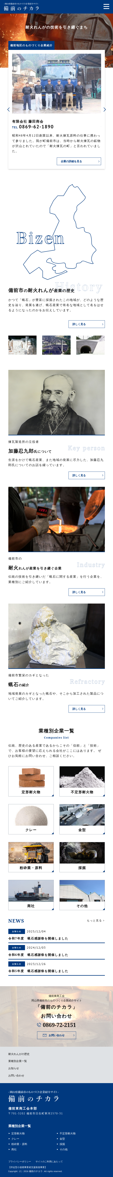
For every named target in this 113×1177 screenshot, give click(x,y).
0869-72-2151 (59, 1024)
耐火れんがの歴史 (19, 1054)
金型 (62, 1138)
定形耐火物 (18, 1133)
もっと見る (94, 920)
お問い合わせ (57, 1035)
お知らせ (13, 1068)
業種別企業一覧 (17, 1061)
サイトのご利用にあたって (49, 1161)
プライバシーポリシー (19, 1161)
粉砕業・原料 (19, 1144)
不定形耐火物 (68, 1133)
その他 (64, 1149)
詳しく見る (79, 324)
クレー (15, 1138)
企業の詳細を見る (71, 161)
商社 (14, 1149)
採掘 (62, 1144)
